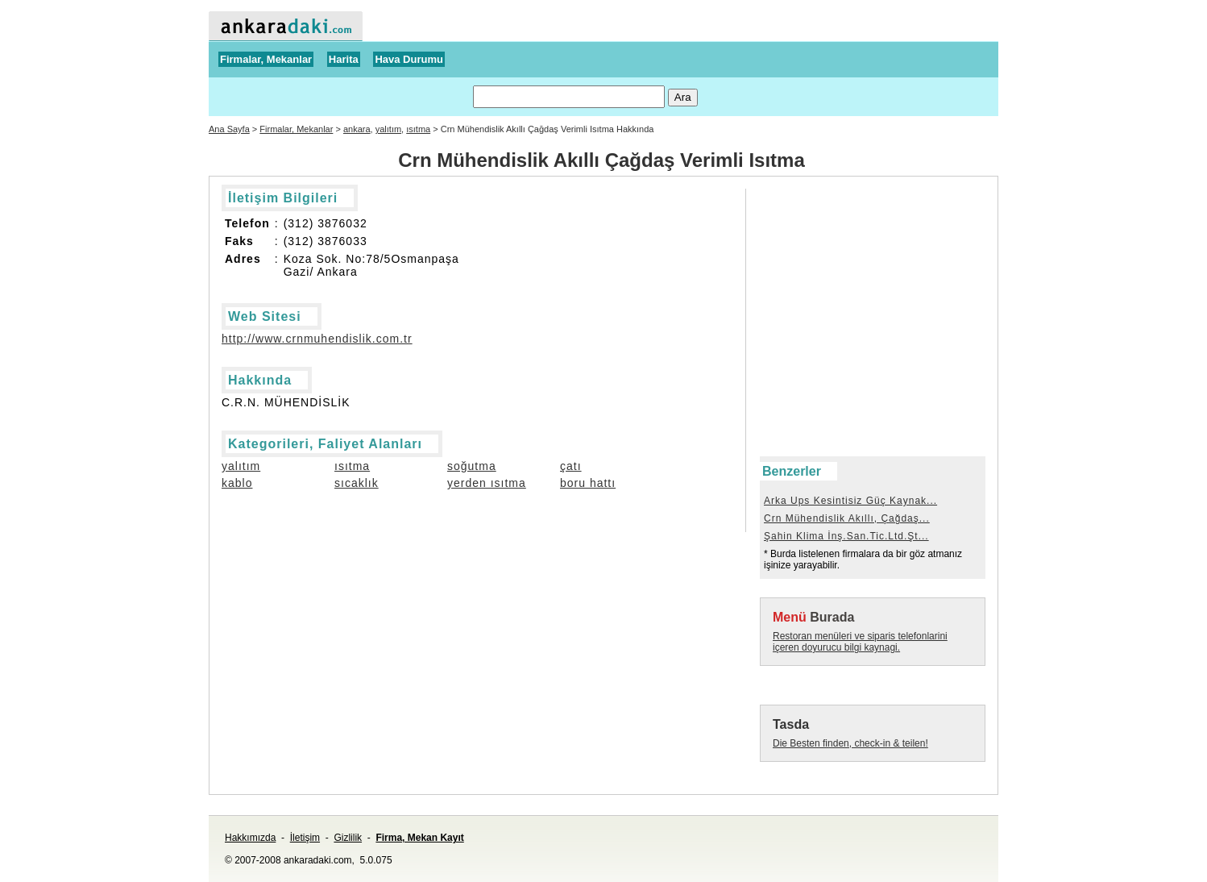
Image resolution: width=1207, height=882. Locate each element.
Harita (344, 59)
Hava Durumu (409, 59)
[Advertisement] (832, 225)
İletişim (305, 837)
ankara (357, 129)
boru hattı (588, 482)
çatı (571, 466)
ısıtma (418, 129)
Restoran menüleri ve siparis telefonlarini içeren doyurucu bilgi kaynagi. (860, 641)
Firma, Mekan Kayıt (419, 837)
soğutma (471, 466)
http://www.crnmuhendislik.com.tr (317, 338)
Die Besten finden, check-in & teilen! (850, 743)
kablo (237, 482)
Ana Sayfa (229, 129)
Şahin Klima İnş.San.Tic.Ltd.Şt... (846, 536)
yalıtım (388, 129)
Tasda (791, 724)
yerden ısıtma (486, 482)
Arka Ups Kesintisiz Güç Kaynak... (850, 500)
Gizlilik (348, 837)
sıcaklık (356, 482)
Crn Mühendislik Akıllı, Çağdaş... (847, 518)
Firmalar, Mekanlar (266, 59)
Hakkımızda (250, 837)
